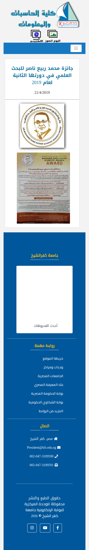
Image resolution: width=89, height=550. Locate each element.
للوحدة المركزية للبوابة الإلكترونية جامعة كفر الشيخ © (44, 509)
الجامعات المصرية (50, 376)
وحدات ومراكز (53, 367)
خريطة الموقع (53, 358)
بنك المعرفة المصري (48, 385)
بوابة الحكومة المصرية (47, 393)
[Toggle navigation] (76, 48)
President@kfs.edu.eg (44, 447)
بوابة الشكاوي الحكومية (45, 402)
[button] (57, 527)
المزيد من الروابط (51, 411)
